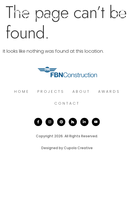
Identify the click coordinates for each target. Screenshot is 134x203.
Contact (67, 103)
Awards (109, 91)
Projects (50, 91)
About (81, 91)
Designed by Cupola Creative (67, 147)
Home (21, 91)
